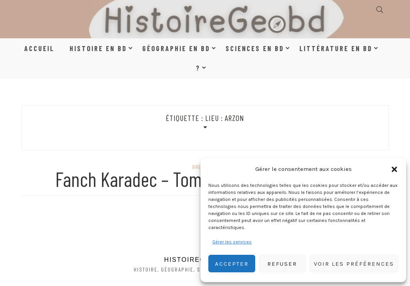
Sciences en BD (255, 48)
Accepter (232, 263)
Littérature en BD (335, 48)
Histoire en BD (98, 48)
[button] (394, 169)
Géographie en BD (176, 48)
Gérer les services (232, 242)
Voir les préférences (354, 263)
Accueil (39, 48)
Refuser (282, 263)
